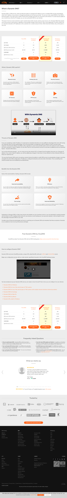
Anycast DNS (36, 437)
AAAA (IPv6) (51, 254)
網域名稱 (35, 441)
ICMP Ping (52, 439)
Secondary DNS (37, 433)
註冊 (24, 58)
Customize (47, 494)
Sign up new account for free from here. (49, 239)
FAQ (19, 465)
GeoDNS (3, 436)
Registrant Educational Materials (40, 463)
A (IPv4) (44, 254)
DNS (51, 433)
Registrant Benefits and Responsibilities (38, 465)
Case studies (20, 461)
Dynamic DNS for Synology (10, 292)
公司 (38, 2)
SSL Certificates (21, 442)
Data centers (4, 463)
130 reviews (48, 389)
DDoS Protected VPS (22, 445)
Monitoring (29, 2)
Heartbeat (52, 442)
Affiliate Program (37, 458)
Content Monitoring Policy (28, 483)
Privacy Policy (12, 483)
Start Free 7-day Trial (45, 58)
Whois (35, 467)
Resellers (36, 460)
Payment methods (21, 471)
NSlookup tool (21, 477)
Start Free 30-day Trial (33, 58)
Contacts (3, 461)
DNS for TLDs (36, 444)
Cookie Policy (18, 483)
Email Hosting (37, 445)
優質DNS (3, 433)
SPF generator (20, 474)
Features (19, 463)
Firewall (52, 445)
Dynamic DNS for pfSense (10, 296)
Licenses (35, 483)
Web (51, 434)
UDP (51, 436)
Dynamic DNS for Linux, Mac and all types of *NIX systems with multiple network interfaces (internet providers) (30, 289)
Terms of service (5, 483)
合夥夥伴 (46, 2)
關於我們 (3, 458)
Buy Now (57, 58)
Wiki (19, 460)
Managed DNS (20, 437)
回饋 (2, 466)
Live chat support (48, 351)
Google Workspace (21, 441)
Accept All (40, 494)
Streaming (52, 448)
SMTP (51, 447)
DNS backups (36, 436)
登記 (56, 2)
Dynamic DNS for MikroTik (10, 294)
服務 (20, 2)
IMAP (51, 450)
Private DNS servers (38, 442)
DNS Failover (20, 436)
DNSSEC (35, 434)
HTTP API (20, 466)
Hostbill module (21, 469)
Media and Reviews (5, 465)
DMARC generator (21, 476)
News (3, 460)
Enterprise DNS (5, 437)
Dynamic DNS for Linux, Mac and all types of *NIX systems (18, 287)
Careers (3, 468)
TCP (51, 437)
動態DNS (19, 433)
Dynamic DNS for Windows (10, 285)
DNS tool (19, 472)
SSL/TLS (52, 444)
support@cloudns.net (45, 352)
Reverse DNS (20, 434)
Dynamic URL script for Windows (12, 299)
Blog (19, 458)
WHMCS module (21, 468)
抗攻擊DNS (4, 434)
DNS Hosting (11, 2)
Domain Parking (21, 444)
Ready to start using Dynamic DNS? (33, 422)
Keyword (52, 441)
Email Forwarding (37, 439)
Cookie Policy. (33, 495)
